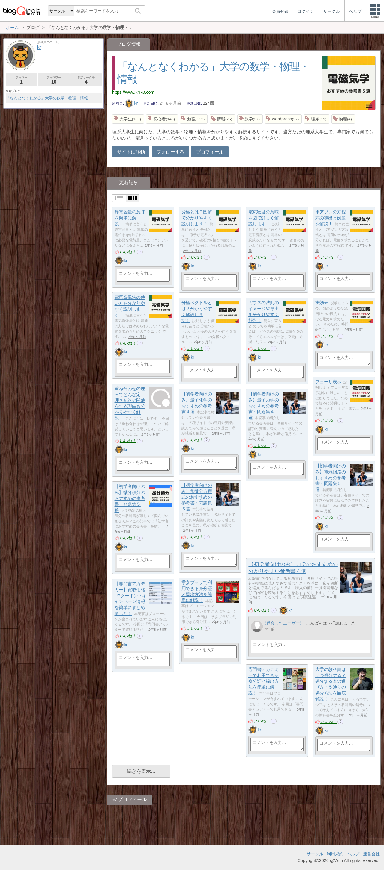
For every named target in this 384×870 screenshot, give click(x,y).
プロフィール (210, 151)
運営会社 (371, 853)
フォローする (170, 151)
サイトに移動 (131, 151)
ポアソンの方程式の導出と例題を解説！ (330, 218)
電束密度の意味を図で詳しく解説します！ (263, 218)
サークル (315, 853)
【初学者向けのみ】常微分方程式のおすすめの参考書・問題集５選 (197, 497)
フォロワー (54, 80)
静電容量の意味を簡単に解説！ (130, 218)
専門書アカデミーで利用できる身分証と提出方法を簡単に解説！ (263, 681)
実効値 (321, 302)
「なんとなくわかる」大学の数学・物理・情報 (47, 98)
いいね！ (128, 251)
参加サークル (86, 80)
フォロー (21, 80)
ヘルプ (353, 853)
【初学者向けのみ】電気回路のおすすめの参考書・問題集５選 (330, 477)
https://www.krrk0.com (133, 92)
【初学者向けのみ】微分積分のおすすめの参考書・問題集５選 (130, 498)
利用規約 (335, 853)
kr (131, 103)
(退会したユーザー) (283, 623)
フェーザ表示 (328, 381)
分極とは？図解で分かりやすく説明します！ (197, 218)
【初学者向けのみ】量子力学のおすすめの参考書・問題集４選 (263, 406)
